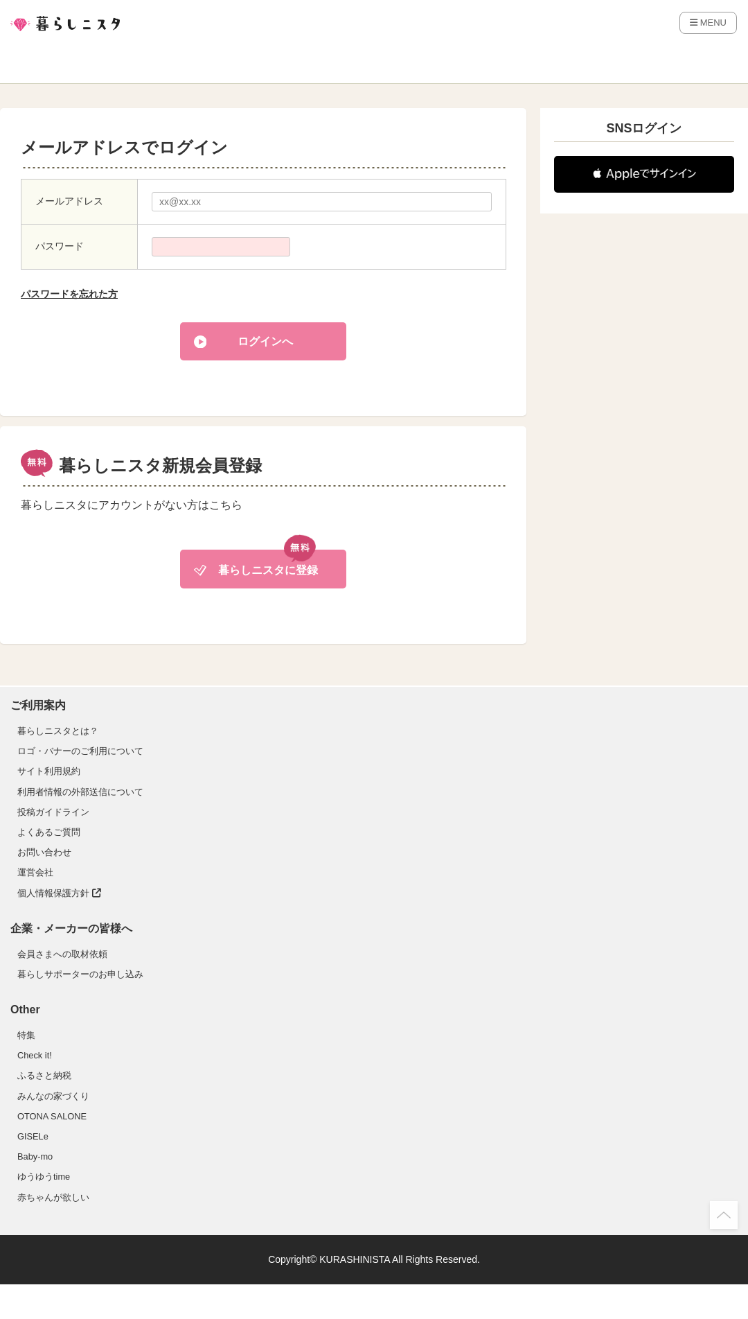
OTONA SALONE (52, 1116)
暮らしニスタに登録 (268, 570)
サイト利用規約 (48, 771)
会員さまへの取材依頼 (62, 954)
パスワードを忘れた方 (69, 293)
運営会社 (35, 872)
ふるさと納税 (44, 1075)
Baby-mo (35, 1156)
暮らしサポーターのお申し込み (80, 974)
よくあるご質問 (48, 832)
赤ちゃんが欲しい (53, 1197)
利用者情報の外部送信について (80, 792)
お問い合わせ (44, 852)
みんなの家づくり (53, 1096)
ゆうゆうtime (43, 1176)
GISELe (32, 1136)
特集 (26, 1035)
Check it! (34, 1055)
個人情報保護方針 (59, 893)
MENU (708, 22)
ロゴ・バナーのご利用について (80, 751)
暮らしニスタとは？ (57, 731)
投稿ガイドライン (53, 812)
